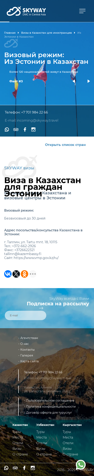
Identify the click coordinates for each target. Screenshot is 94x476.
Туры (16, 432)
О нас (24, 344)
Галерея (26, 355)
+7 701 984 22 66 (34, 112)
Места (17, 437)
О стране (20, 454)
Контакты (27, 349)
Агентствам (29, 338)
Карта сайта (29, 361)
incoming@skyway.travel (37, 120)
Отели (17, 443)
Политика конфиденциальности (51, 406)
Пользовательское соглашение (50, 400)
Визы (16, 449)
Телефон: (13, 112)
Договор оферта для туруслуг (49, 412)
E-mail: (11, 120)
